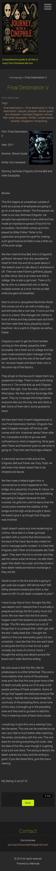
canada (15, 121)
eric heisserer (13, 114)
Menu (47, 6)
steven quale (45, 111)
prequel (32, 111)
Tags (4, 103)
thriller (32, 117)
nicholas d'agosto (32, 114)
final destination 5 (36, 107)
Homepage (15, 77)
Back (28, 802)
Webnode (34, 863)
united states (45, 117)
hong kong (41, 121)
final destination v (14, 107)
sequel (22, 111)
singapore (27, 121)
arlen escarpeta (18, 117)
